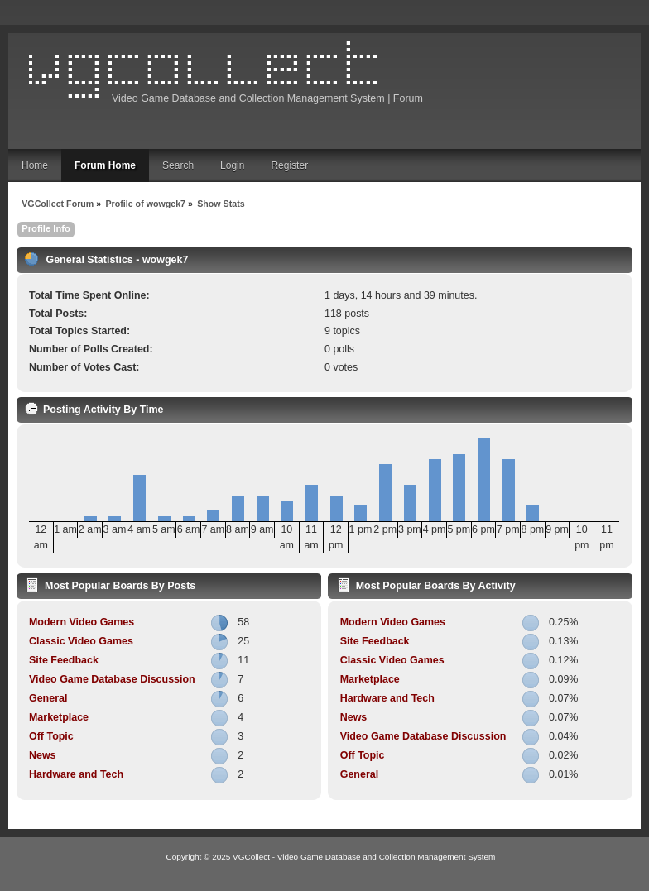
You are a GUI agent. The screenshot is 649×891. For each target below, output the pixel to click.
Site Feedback (64, 660)
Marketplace (59, 717)
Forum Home (105, 165)
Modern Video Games (81, 622)
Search (178, 165)
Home (35, 165)
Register (289, 165)
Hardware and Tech (76, 774)
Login (232, 165)
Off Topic (51, 736)
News (42, 755)
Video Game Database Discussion (112, 679)
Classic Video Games (81, 641)
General (48, 698)
